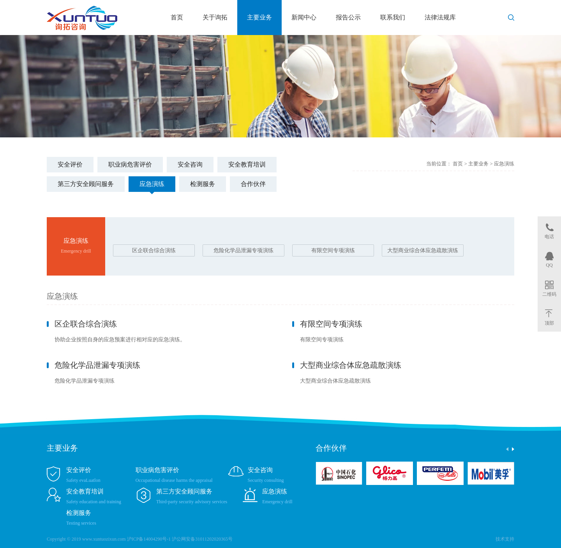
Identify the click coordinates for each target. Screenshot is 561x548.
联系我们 (392, 17)
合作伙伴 (253, 184)
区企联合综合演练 (154, 250)
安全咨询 (190, 164)
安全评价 (70, 164)
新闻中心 (303, 17)
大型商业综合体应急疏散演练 (422, 250)
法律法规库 (440, 17)
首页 (177, 17)
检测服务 (202, 184)
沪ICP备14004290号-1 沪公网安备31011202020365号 (180, 539)
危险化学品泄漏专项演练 (243, 250)
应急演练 (151, 184)
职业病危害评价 (130, 164)
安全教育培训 (247, 164)
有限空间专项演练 (333, 250)
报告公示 (348, 17)
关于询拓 (215, 17)
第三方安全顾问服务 (86, 184)
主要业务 (259, 17)
